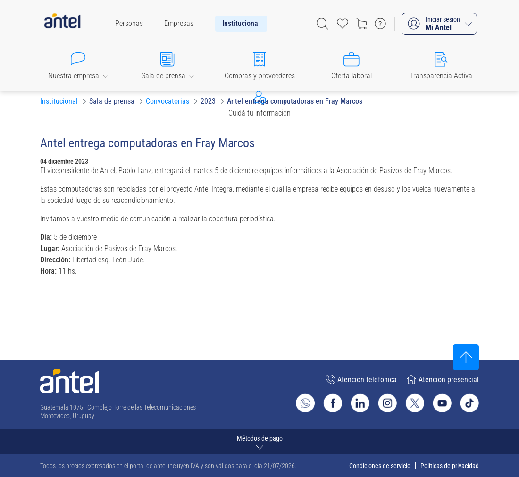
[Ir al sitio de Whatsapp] (305, 402)
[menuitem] (129, 24)
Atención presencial (443, 379)
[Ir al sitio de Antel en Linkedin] (360, 402)
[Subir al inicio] (466, 357)
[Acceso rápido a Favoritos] (342, 24)
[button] (78, 64)
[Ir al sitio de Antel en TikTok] (469, 402)
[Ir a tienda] (361, 24)
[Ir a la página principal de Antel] (69, 381)
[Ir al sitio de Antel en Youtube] (442, 402)
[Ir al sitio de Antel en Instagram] (387, 402)
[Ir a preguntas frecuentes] (380, 24)
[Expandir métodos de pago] (259, 441)
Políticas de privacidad (449, 465)
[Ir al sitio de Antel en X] (414, 402)
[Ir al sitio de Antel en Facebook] (332, 402)
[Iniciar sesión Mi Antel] (439, 23)
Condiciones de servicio (379, 465)
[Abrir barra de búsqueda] (322, 24)
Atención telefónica (361, 379)
